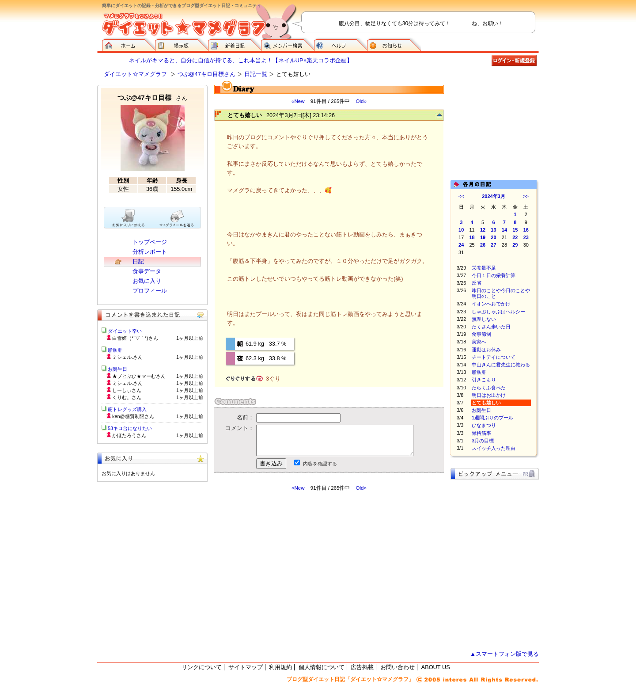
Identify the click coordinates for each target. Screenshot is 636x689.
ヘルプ (340, 44)
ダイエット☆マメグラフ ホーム (128, 44)
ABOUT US (435, 667)
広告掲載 (362, 667)
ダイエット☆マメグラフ (135, 74)
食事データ (146, 271)
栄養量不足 (484, 267)
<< (461, 196)
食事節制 (481, 334)
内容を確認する (320, 463)
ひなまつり (484, 425)
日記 (138, 261)
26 (482, 244)
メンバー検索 (287, 44)
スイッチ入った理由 (493, 448)
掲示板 (181, 44)
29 (515, 244)
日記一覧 (255, 74)
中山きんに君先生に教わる (501, 364)
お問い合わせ (397, 667)
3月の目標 (483, 440)
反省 (476, 282)
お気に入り (146, 281)
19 (482, 237)
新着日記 (234, 44)
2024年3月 (493, 196)
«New (298, 101)
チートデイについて (493, 357)
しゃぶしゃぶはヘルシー (498, 311)
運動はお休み (486, 349)
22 (515, 237)
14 (504, 229)
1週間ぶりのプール (492, 417)
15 (515, 229)
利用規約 (280, 667)
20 (493, 237)
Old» (361, 101)
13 (493, 229)
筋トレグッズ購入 (127, 409)
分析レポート (149, 251)
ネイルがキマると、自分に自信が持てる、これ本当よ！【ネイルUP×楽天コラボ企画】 (240, 60)
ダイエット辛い (125, 331)
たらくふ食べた (489, 387)
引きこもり (484, 379)
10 (461, 229)
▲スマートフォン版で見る (504, 654)
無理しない (484, 319)
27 (493, 244)
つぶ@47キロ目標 (152, 97)
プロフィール (149, 290)
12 (482, 229)
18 (472, 237)
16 (526, 229)
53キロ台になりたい (130, 428)
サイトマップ (245, 667)
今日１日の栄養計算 (493, 275)
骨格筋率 (481, 433)
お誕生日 (481, 410)
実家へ (479, 341)
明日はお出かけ (489, 395)
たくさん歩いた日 (491, 326)
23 (526, 237)
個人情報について (321, 667)
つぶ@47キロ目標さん (206, 74)
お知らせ (394, 44)
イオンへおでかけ (491, 303)
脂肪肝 (479, 372)
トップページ (149, 242)
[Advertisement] (297, 571)
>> (526, 196)
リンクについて (202, 667)
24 (461, 244)
